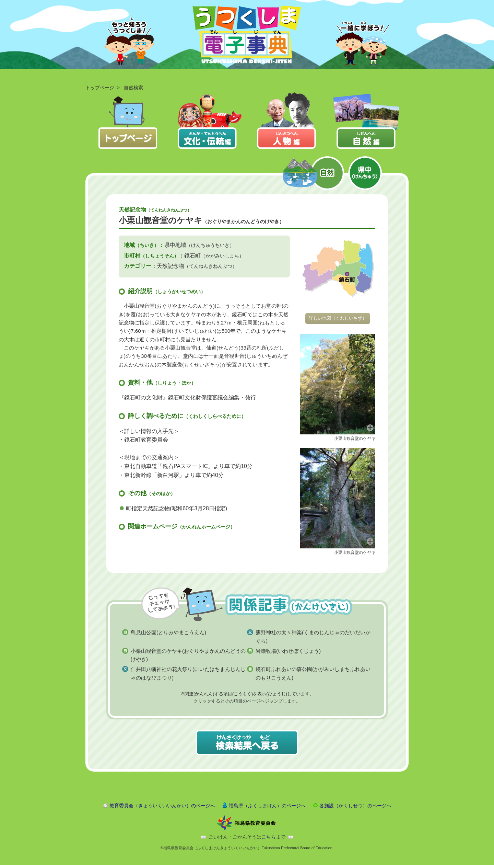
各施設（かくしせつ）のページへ (355, 805)
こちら (268, 837)
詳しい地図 (338, 318)
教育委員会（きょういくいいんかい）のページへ (162, 805)
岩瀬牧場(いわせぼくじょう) (288, 651)
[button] (337, 384)
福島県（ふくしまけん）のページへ (267, 805)
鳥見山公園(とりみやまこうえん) (168, 632)
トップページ (99, 87)
